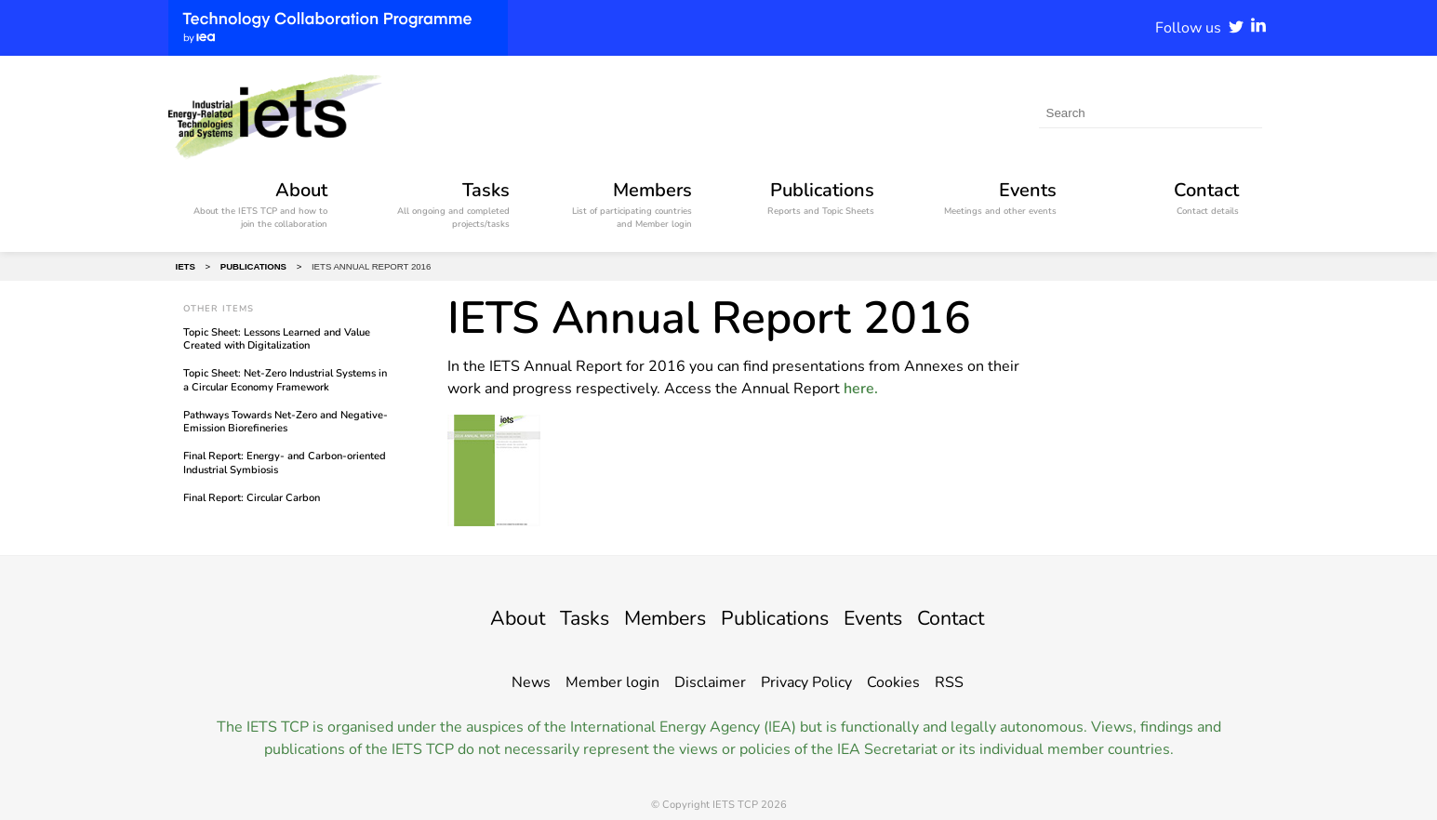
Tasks (564, 617)
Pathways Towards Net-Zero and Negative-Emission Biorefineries (285, 421)
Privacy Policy (806, 682)
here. (861, 388)
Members (655, 617)
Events (890, 617)
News (531, 682)
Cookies (893, 682)
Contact (976, 617)
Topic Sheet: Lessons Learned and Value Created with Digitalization (276, 338)
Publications (779, 617)
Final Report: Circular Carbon (251, 498)
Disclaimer (710, 682)
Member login (612, 682)
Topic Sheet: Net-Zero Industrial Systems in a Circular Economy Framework (285, 379)
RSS (949, 682)
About (490, 617)
